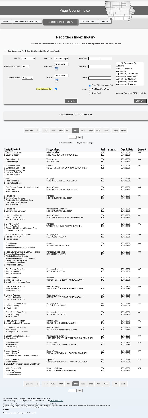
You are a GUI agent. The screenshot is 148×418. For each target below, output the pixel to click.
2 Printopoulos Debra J (13, 265)
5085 (116, 130)
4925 (98, 130)
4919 (53, 130)
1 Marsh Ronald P (11, 353)
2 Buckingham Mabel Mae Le (16, 332)
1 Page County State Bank (15, 304)
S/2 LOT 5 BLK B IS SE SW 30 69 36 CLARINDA (66, 168)
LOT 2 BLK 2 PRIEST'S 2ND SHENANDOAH (65, 217)
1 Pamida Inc (9, 196)
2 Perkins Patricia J (12, 271)
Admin (105, 21)
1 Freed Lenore (10, 243)
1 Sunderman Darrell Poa (14, 168)
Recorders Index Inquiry (60, 21)
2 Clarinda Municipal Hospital (16, 256)
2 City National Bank (12, 338)
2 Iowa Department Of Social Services (19, 258)
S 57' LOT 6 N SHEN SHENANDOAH (61, 323)
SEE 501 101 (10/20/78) (56, 237)
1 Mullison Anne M (11, 278)
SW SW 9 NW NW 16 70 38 (57, 245)
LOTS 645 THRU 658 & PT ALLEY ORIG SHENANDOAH (69, 338)
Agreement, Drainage (130, 84)
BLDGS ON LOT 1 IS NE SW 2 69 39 (61, 345)
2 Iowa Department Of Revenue (17, 323)
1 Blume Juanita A (11, 224)
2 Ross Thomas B (11, 192)
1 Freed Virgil (9, 245)
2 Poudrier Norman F (13, 375)
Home (5, 21)
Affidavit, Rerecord (130, 68)
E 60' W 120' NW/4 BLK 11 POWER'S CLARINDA (66, 353)
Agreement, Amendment (130, 73)
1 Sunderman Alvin (12, 166)
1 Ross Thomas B (11, 181)
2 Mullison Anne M (11, 288)
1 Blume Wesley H (11, 226)
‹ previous (29, 130)
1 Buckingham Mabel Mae (15, 327)
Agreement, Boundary (130, 79)
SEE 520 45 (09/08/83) (55, 271)
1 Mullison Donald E (12, 280)
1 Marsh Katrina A (11, 351)
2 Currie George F (11, 347)
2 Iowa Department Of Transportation (19, 248)
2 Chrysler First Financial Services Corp (20, 228)
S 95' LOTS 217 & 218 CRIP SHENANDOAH (64, 280)
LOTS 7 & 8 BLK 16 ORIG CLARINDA (62, 155)
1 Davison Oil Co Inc (12, 153)
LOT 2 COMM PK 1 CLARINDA (59, 198)
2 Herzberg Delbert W (13, 172)
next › (123, 130)
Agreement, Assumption (130, 76)
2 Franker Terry (10, 308)
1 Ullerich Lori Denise (13, 215)
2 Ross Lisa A (10, 189)
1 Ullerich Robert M (12, 217)
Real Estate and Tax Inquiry (26, 21)
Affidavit (130, 66)
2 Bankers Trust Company (15, 198)
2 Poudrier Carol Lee (12, 373)
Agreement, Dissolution (130, 81)
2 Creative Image (11, 161)
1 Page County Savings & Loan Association (22, 252)
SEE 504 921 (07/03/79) (56, 254)
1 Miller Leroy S (10, 370)
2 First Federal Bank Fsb (14, 220)
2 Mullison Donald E (12, 291)
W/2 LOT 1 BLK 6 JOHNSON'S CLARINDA (64, 226)
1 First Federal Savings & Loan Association (21, 187)
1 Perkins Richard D (12, 297)
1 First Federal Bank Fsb (14, 269)
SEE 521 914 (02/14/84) (56, 306)
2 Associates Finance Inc (14, 254)
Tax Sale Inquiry (89, 21)
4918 (45, 130)
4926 (106, 130)
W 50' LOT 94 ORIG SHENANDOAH (61, 370)
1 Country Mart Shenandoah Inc (17, 336)
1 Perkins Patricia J (12, 295)
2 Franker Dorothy (11, 306)
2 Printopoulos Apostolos (14, 263)
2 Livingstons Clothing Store (15, 260)
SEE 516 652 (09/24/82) (56, 314)
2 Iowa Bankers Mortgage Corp (17, 282)
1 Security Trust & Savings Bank (17, 235)
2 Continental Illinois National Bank (18, 200)
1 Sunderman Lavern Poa (14, 170)
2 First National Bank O (13, 204)
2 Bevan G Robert (11, 155)
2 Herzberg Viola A (12, 174)
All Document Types (130, 63)
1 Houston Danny (11, 342)
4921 (68, 130)
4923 (83, 130)
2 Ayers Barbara (11, 329)
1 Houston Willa (10, 345)
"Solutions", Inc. (56, 401)
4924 (91, 130)
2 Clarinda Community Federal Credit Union (22, 355)
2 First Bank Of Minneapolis (15, 202)
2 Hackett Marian (11, 239)
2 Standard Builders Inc (13, 230)
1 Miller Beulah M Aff (12, 368)
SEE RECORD (52, 161)
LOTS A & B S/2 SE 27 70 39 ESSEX (61, 181)
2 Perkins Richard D (12, 273)
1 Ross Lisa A (10, 179)
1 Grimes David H (11, 159)
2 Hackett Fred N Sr (12, 237)
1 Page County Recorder (14, 321)
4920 (61, 130)
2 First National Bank (12, 183)
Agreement (130, 71)
